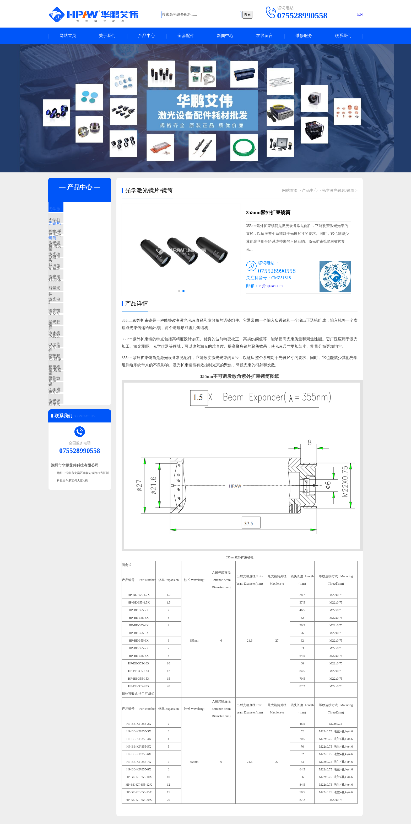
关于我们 (107, 36)
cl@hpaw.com (271, 286)
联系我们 (343, 36)
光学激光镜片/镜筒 (77, 210)
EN (360, 14)
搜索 (247, 15)
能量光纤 (68, 319)
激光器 (66, 303)
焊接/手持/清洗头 (75, 241)
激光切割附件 (72, 257)
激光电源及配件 (74, 334)
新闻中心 (225, 36)
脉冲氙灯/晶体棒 (75, 288)
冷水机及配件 (72, 381)
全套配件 (185, 36)
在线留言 (264, 36)
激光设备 (68, 474)
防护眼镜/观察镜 (75, 412)
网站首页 (68, 36)
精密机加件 (70, 427)
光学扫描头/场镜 (75, 226)
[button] (179, 292)
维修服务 (303, 36)
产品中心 (146, 36)
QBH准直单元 (73, 458)
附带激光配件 (72, 443)
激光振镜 (68, 350)
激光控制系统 (72, 272)
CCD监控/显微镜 (75, 396)
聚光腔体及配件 (74, 365)
